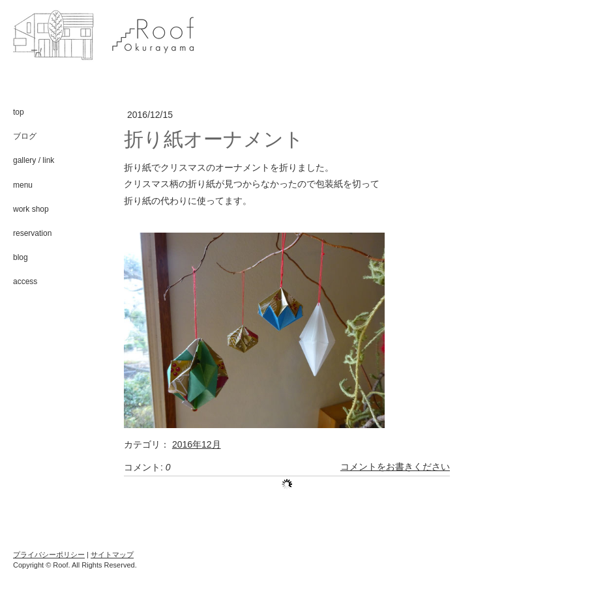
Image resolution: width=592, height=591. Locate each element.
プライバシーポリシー (49, 554)
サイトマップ (112, 554)
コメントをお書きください (395, 467)
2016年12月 (196, 444)
